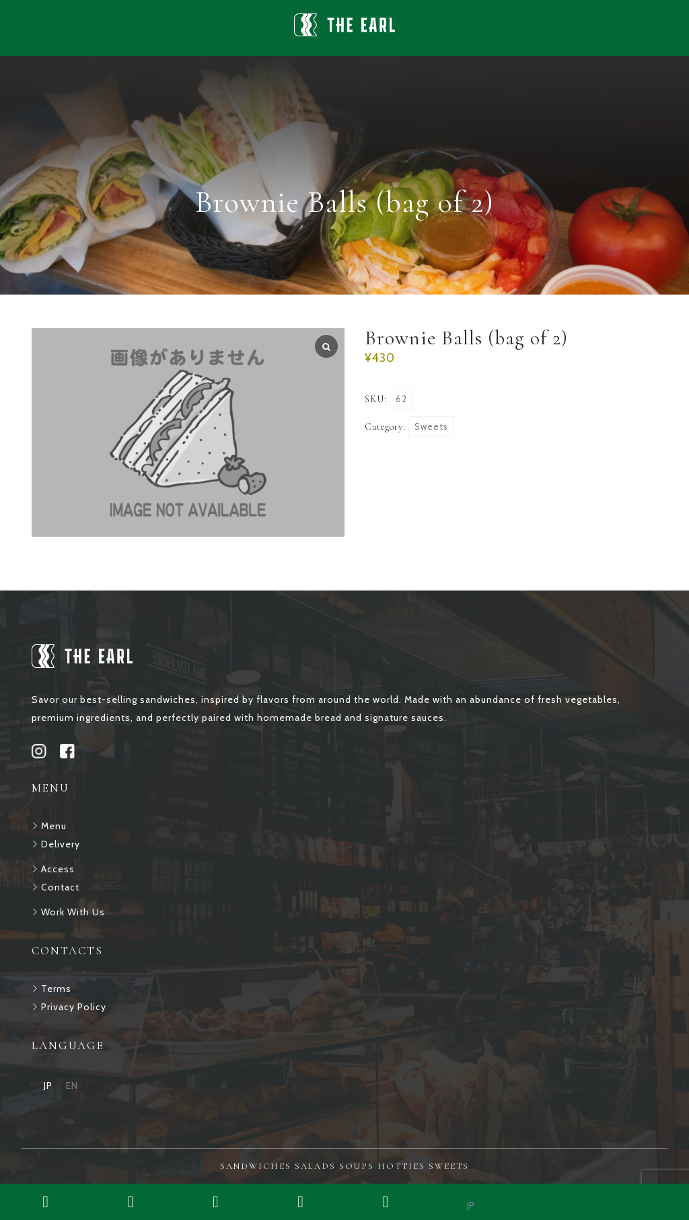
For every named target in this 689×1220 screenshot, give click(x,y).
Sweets (431, 426)
